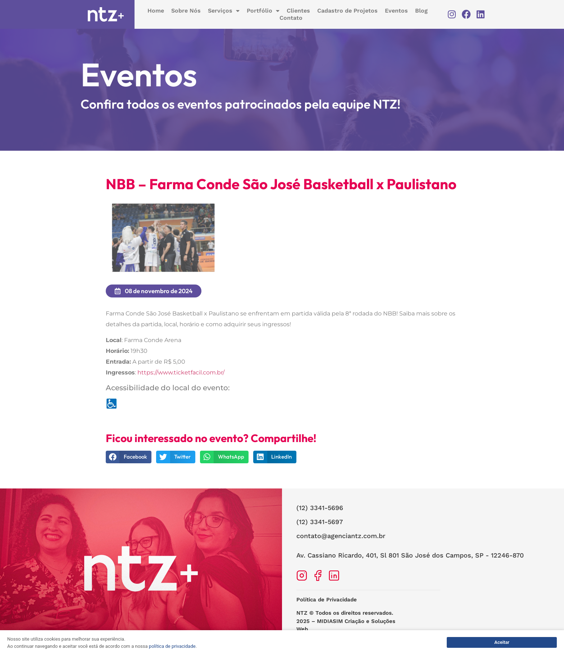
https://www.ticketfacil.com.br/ (180, 378)
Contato (291, 17)
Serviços (224, 10)
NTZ (302, 618)
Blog (421, 10)
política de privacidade (172, 646)
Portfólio (263, 10)
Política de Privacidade (326, 605)
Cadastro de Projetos (347, 10)
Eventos (396, 10)
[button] (128, 462)
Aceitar (501, 642)
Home (155, 10)
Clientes (298, 10)
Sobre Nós (186, 10)
